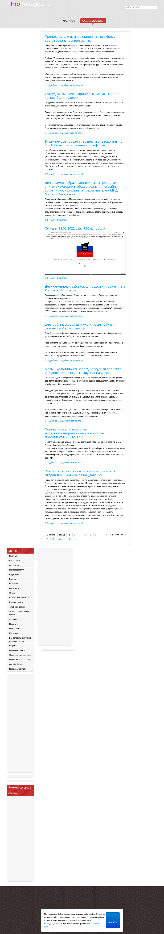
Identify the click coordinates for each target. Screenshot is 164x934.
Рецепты (13, 646)
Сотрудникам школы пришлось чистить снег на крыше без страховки (82, 96)
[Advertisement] (20, 724)
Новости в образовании (19, 660)
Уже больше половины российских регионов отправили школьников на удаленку (80, 473)
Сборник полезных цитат (20, 655)
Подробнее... (53, 85)
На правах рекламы (18, 669)
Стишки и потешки (17, 598)
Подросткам (14, 629)
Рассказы (13, 584)
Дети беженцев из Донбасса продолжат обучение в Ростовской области (85, 288)
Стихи (12, 593)
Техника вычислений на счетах (19, 613)
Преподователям (17, 570)
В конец (72, 539)
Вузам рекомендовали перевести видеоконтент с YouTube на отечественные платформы (83, 143)
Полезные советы (17, 650)
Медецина (13, 633)
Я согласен (112, 920)
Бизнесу (12, 579)
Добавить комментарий (72, 85)
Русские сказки (16, 602)
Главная (13, 556)
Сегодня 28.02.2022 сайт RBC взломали (75, 228)
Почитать (13, 624)
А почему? (14, 619)
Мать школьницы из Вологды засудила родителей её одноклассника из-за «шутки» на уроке (84, 371)
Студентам (14, 565)
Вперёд (61, 539)
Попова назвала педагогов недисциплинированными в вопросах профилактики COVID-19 (75, 433)
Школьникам (14, 560)
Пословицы (14, 588)
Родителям (14, 574)
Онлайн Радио (15, 664)
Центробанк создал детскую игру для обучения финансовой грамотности (82, 326)
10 (53, 539)
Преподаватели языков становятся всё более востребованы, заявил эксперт (80, 38)
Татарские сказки (17, 607)
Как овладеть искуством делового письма (20, 639)
